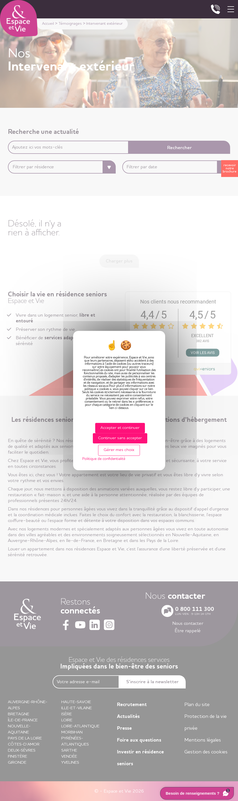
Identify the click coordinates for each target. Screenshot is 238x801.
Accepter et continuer (120, 428)
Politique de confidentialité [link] (103, 459)
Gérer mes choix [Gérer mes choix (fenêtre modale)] (119, 450)
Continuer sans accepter (120, 438)
